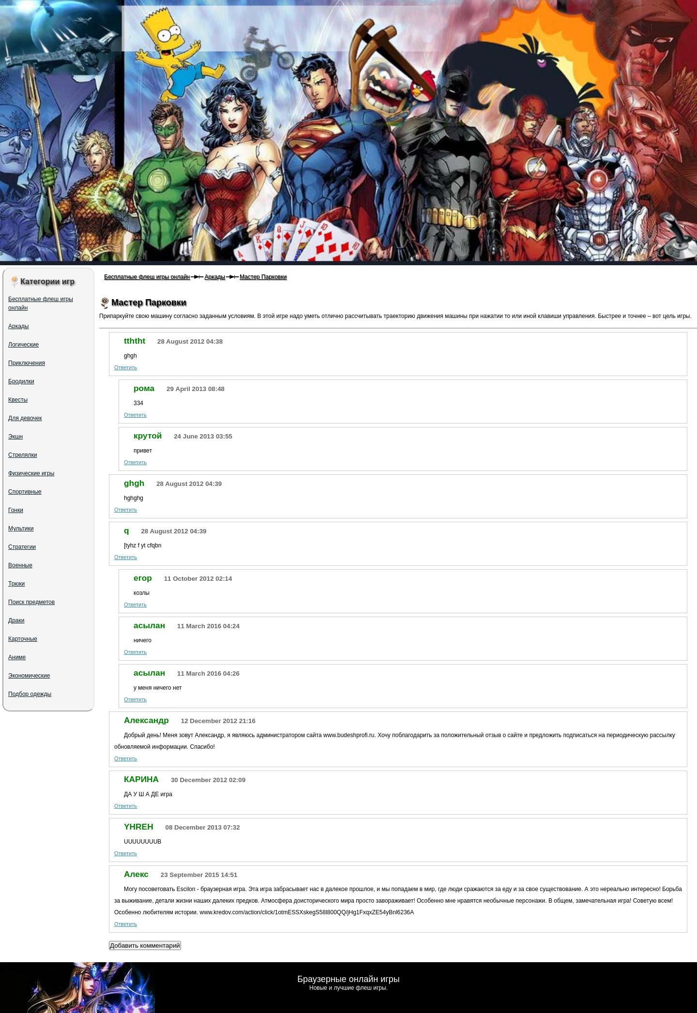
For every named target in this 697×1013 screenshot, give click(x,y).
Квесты (18, 399)
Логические (23, 344)
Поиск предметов (31, 602)
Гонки (15, 510)
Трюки (16, 583)
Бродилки (21, 381)
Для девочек (25, 418)
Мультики (20, 528)
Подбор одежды (29, 694)
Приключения (26, 363)
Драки (16, 620)
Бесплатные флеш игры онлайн (147, 276)
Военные (20, 565)
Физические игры (31, 473)
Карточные (22, 638)
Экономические (29, 675)
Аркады (214, 276)
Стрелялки (22, 455)
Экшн (15, 436)
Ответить (125, 367)
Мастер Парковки (263, 276)
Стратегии (22, 547)
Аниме (17, 657)
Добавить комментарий (145, 945)
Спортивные (25, 491)
